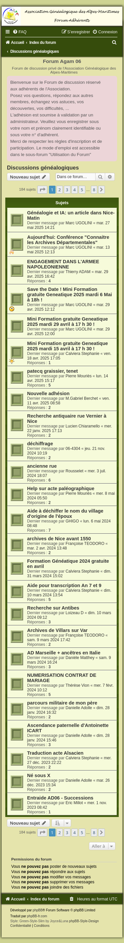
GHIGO (72, 521)
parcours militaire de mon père (62, 703)
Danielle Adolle (78, 708)
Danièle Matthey (79, 657)
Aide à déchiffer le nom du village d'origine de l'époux (65, 513)
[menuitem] (19, 32)
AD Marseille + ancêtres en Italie (63, 652)
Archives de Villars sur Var (57, 630)
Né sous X (38, 775)
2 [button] (60, 190)
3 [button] (67, 190)
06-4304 (72, 448)
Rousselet (74, 471)
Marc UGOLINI (78, 223)
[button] (42, 190)
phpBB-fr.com (37, 916)
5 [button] (82, 190)
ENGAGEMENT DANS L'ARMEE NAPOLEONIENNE (63, 264)
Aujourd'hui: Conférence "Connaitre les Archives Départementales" (68, 240)
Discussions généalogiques (43, 168)
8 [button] (94, 190)
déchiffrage (40, 443)
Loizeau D (74, 613)
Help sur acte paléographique (60, 488)
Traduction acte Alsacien (55, 753)
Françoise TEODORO (84, 543)
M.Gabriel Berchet (81, 398)
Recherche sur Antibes (53, 608)
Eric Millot (74, 803)
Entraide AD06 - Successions (60, 798)
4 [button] (74, 190)
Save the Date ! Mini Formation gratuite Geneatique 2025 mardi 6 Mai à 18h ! (69, 294)
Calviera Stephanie (82, 353)
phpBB (38, 910)
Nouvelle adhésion (48, 393)
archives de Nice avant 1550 (59, 538)
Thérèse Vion (77, 685)
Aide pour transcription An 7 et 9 (64, 585)
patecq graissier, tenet (52, 371)
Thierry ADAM (77, 271)
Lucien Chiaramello (82, 426)
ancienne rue (42, 466)
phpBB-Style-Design (84, 921)
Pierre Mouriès (78, 376)
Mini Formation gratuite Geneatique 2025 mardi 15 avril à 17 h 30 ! (67, 346)
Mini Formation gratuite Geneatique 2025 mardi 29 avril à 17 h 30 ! (67, 321)
